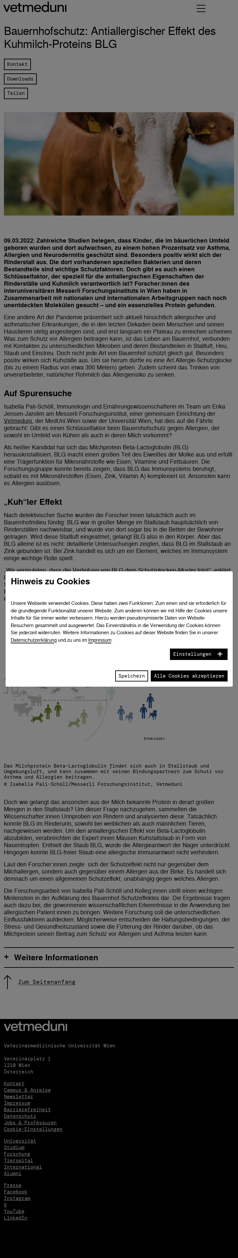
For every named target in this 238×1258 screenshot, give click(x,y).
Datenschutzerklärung (34, 640)
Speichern (132, 676)
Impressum (99, 640)
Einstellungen (192, 654)
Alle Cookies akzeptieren (189, 676)
